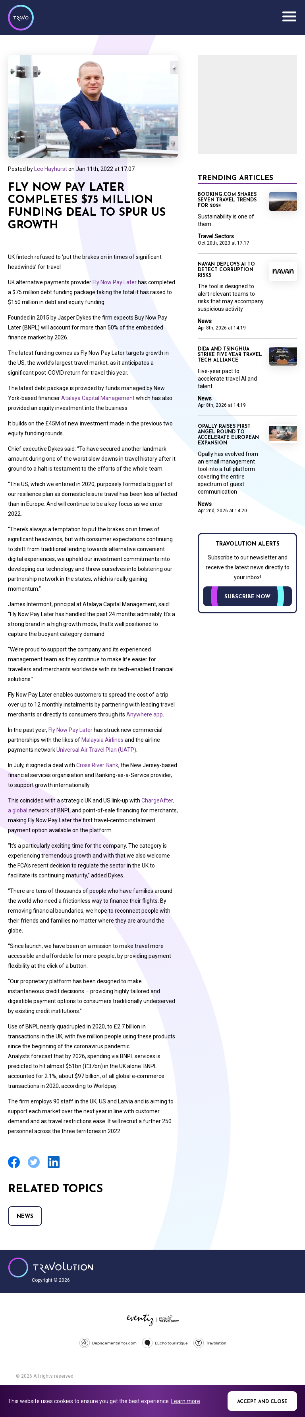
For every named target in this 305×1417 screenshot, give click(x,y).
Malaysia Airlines (102, 740)
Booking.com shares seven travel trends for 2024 (227, 200)
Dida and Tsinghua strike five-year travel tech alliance (230, 355)
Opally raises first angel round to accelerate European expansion (228, 435)
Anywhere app (144, 714)
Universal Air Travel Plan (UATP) (95, 750)
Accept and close (262, 1402)
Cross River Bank (97, 765)
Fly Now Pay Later (115, 282)
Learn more (185, 1401)
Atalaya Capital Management (98, 398)
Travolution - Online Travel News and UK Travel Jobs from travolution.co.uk (50, 1267)
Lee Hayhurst (50, 169)
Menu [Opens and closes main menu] (289, 17)
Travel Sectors (216, 236)
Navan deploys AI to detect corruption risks (226, 270)
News (25, 1217)
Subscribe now (247, 596)
